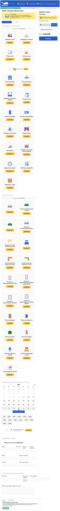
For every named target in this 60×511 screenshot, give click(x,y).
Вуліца (3, 448)
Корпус (4, 457)
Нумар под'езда (23, 457)
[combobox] (25, 483)
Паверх (4, 464)
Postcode (18, 448)
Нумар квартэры (32, 449)
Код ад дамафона (24, 464)
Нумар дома (24, 449)
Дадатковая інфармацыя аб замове (11, 488)
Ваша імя (4, 478)
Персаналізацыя (11, 505)
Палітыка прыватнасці (5, 505)
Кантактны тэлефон (26, 479)
